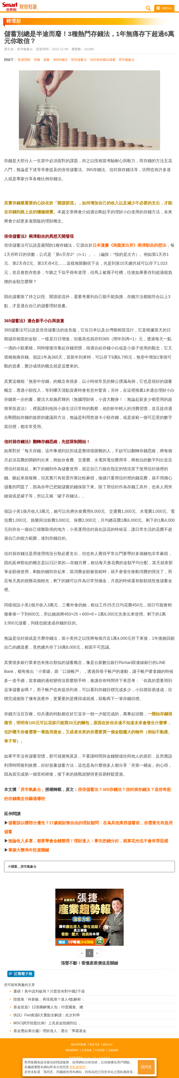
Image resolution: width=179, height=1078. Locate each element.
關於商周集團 (78, 1044)
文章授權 (87, 1050)
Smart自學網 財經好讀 (29, 6)
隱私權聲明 (72, 1050)
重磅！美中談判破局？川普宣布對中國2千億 (49, 991)
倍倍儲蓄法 (79, 59)
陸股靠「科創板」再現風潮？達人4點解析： (49, 999)
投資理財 (24, 59)
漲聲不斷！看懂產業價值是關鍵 (89, 963)
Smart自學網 (11, 6)
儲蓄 (46, 59)
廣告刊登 (95, 1044)
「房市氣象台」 (30, 789)
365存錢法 (60, 59)
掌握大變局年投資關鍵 (28, 850)
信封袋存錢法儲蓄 (102, 59)
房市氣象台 (127, 59)
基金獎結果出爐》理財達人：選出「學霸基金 (49, 1031)
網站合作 (108, 1044)
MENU (164, 8)
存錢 (37, 59)
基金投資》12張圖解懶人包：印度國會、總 (48, 1007)
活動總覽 (113, 1050)
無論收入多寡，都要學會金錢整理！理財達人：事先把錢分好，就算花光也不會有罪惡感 (88, 841)
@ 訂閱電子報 (20, 974)
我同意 (146, 1067)
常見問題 (100, 1050)
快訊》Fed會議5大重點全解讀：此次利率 (46, 1015)
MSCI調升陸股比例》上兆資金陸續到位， (47, 1023)
